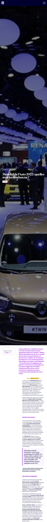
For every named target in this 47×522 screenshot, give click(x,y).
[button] (44, 3)
